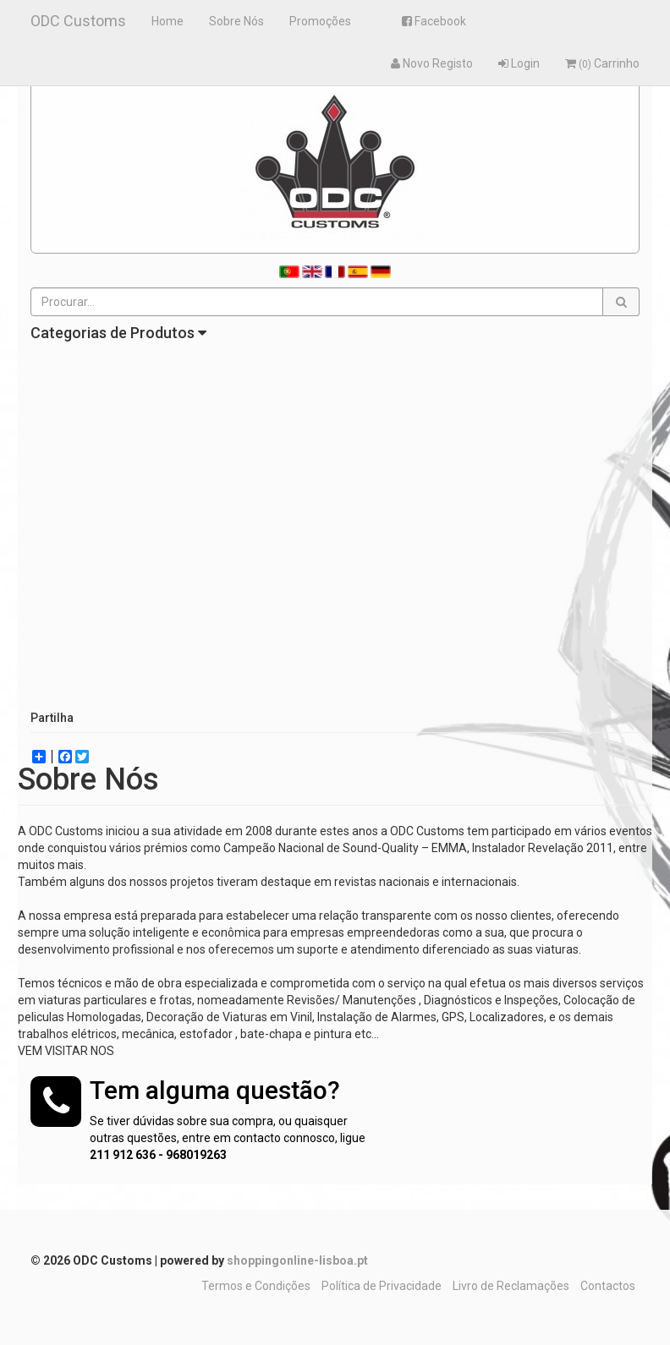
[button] (621, 301)
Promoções (320, 21)
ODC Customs (78, 21)
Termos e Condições (255, 1286)
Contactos (607, 1286)
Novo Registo (432, 63)
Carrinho (602, 63)
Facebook (434, 21)
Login (519, 63)
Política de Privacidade (381, 1286)
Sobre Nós (236, 21)
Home (167, 21)
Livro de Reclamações (511, 1286)
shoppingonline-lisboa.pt (297, 1260)
